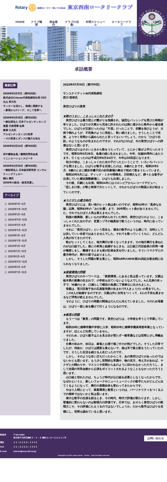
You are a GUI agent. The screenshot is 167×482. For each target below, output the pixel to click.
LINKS (157, 22)
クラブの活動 (72, 23)
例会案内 (53, 23)
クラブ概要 (36, 23)
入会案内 (142, 23)
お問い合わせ (155, 438)
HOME (20, 22)
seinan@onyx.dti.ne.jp (24, 451)
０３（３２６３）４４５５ (25, 442)
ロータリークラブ (121, 23)
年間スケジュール (95, 23)
